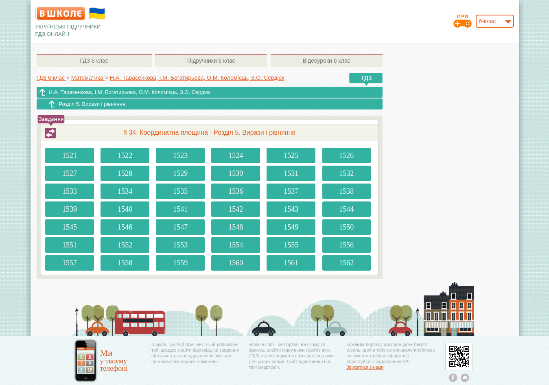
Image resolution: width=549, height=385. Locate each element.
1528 (125, 173)
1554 (235, 245)
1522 (125, 155)
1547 (180, 227)
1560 (235, 263)
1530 (235, 173)
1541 (180, 209)
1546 (125, 227)
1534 (125, 191)
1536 (235, 191)
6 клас (94, 60)
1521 (69, 155)
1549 (291, 227)
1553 (180, 245)
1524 (235, 155)
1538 (346, 191)
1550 (346, 227)
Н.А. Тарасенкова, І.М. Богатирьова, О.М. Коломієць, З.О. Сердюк (130, 92)
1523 (180, 155)
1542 (235, 209)
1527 (69, 173)
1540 (125, 209)
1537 (291, 191)
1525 (291, 155)
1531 (291, 173)
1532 (346, 173)
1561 (291, 263)
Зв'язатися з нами (364, 367)
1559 (180, 263)
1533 (69, 191)
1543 (291, 209)
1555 (291, 245)
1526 (346, 155)
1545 (69, 227)
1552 (125, 245)
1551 (69, 245)
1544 (346, 209)
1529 (180, 173)
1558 (125, 263)
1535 (180, 191)
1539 (69, 209)
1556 (346, 245)
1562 (346, 263)
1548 (235, 227)
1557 (69, 263)
